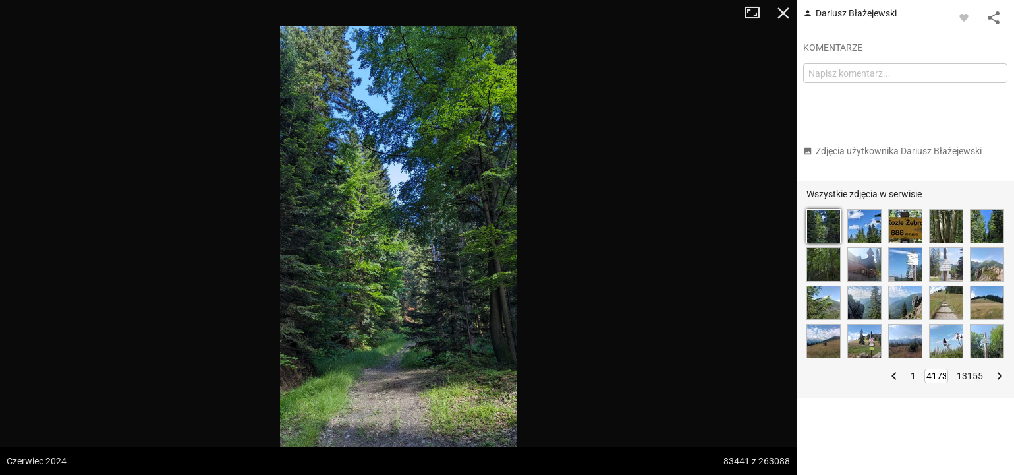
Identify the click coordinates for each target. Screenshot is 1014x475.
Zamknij (783, 13)
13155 (970, 376)
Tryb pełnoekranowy (757, 13)
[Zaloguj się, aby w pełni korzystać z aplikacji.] (963, 17)
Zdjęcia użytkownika (892, 151)
